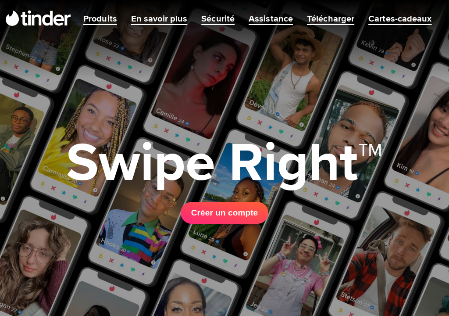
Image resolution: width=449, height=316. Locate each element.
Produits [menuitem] (100, 18)
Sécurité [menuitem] (218, 18)
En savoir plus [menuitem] (159, 18)
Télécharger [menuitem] (330, 18)
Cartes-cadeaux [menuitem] (399, 18)
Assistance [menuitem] (271, 18)
